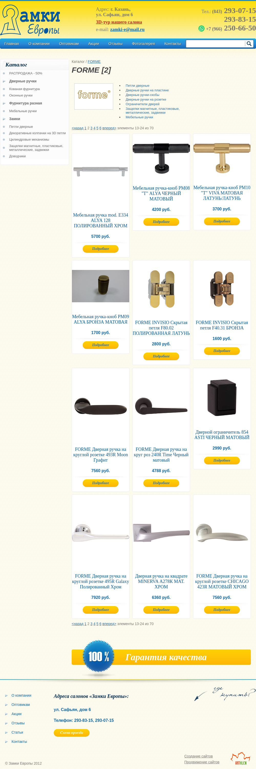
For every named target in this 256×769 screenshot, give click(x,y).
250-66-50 (227, 28)
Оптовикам (69, 43)
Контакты (172, 43)
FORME (94, 62)
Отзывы (115, 43)
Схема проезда (71, 733)
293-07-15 (234, 10)
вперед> (109, 128)
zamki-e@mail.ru (127, 29)
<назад (77, 128)
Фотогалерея (143, 43)
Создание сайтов (198, 756)
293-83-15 (240, 19)
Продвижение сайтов (201, 762)
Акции (93, 43)
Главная (11, 43)
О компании (39, 43)
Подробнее (100, 249)
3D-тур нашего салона (119, 22)
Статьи (17, 732)
